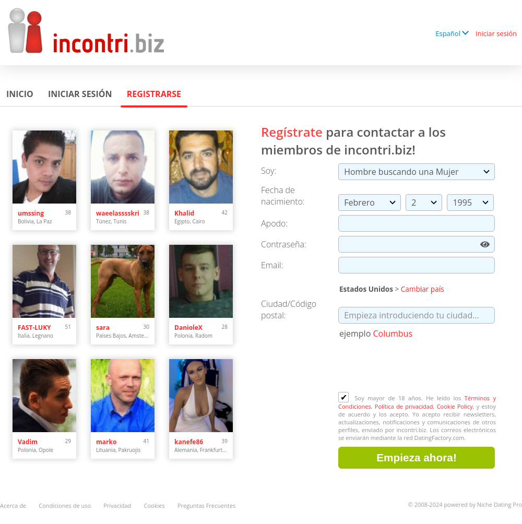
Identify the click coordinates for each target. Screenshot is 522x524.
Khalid (184, 213)
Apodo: (274, 223)
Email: (272, 265)
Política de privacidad (404, 406)
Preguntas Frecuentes (206, 505)
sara (103, 327)
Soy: (268, 170)
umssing (31, 213)
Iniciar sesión (496, 33)
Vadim (28, 441)
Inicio (19, 94)
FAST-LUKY (34, 327)
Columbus (392, 333)
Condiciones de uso (65, 505)
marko (106, 441)
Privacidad (117, 505)
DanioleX (188, 327)
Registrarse (154, 94)
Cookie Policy (455, 406)
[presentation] (417, 366)
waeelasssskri (117, 213)
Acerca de (13, 505)
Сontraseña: (283, 244)
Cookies (154, 505)
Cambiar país (422, 289)
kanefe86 (188, 441)
